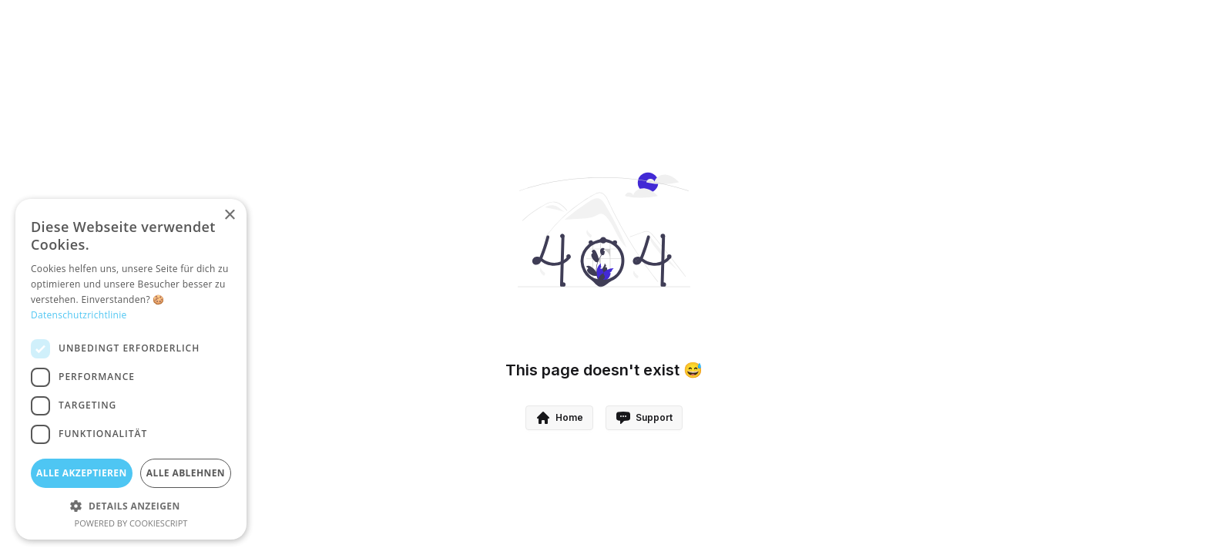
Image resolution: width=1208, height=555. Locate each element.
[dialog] (131, 369)
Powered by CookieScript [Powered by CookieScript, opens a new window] (131, 523)
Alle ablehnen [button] (185, 472)
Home (559, 418)
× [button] (229, 215)
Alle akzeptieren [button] (81, 472)
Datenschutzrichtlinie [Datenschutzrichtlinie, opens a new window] (79, 314)
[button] (131, 505)
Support (644, 418)
